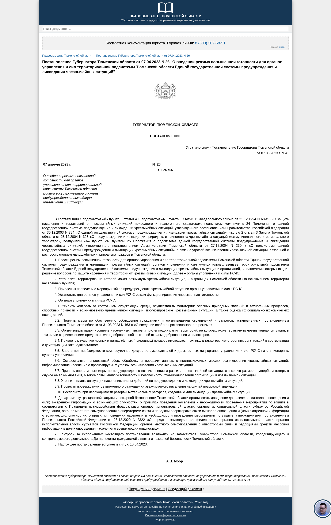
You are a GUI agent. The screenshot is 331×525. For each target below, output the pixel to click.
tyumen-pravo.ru (166, 519)
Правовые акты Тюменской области (66, 55)
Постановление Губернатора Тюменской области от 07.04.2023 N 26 (143, 55)
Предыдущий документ (147, 489)
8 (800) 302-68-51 (210, 43)
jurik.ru (282, 47)
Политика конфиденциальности (165, 515)
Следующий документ (185, 489)
